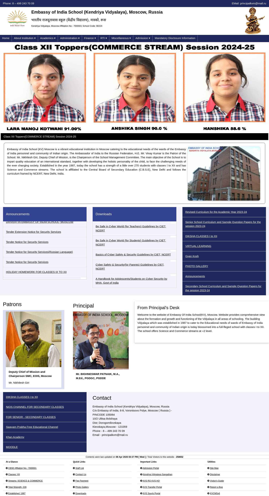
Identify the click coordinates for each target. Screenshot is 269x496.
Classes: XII (14, 470)
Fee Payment (81, 476)
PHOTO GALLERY (196, 266)
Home (5, 38)
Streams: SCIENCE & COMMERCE (25, 476)
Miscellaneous (121, 38)
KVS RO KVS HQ (151, 476)
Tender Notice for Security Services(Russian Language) (39, 254)
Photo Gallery (82, 482)
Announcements (195, 276)
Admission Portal (151, 463)
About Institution (25, 38)
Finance (90, 38)
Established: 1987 (16, 489)
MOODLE (12, 442)
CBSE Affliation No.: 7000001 (22, 463)
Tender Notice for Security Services (27, 244)
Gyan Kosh (192, 256)
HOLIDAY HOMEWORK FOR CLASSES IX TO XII (36, 274)
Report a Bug (216, 482)
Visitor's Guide (217, 476)
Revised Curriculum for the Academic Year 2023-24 (216, 211)
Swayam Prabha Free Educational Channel (32, 422)
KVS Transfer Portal (152, 482)
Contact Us (80, 470)
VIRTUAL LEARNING (198, 246)
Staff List (79, 463)
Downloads (80, 489)
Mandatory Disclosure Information (175, 38)
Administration (69, 38)
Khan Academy (15, 432)
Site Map (214, 463)
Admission (142, 38)
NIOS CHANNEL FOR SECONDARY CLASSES (35, 402)
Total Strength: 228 (17, 482)
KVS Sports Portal (151, 489)
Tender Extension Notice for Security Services (33, 234)
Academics (48, 38)
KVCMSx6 (215, 489)
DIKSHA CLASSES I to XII (201, 236)
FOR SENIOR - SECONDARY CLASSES (31, 412)
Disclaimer (215, 470)
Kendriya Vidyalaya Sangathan (157, 470)
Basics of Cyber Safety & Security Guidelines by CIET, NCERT (133, 254)
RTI (103, 38)
